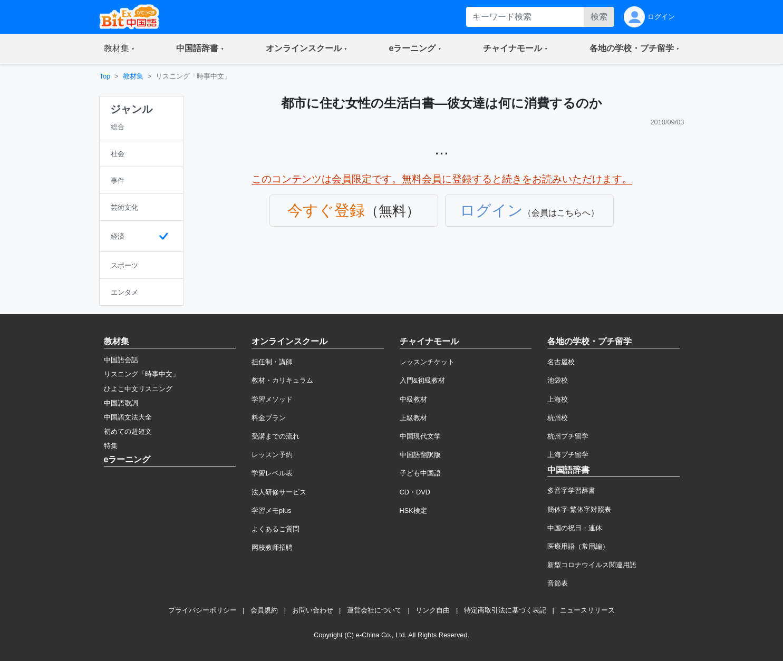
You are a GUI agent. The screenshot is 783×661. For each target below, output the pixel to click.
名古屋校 (561, 362)
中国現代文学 (420, 436)
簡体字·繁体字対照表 (579, 509)
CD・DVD (415, 492)
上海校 (557, 399)
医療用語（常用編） (578, 546)
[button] (119, 49)
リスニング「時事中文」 (141, 374)
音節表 (557, 583)
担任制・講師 (272, 362)
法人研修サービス (279, 492)
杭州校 (557, 418)
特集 (111, 446)
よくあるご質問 (275, 529)
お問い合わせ (312, 610)
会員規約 (264, 610)
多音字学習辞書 (571, 490)
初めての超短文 (128, 431)
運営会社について (374, 610)
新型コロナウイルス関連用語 (591, 565)
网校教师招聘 (272, 547)
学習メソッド (272, 399)
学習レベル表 (272, 473)
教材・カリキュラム (282, 380)
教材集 (133, 76)
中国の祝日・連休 (574, 528)
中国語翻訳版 (420, 455)
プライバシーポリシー (202, 610)
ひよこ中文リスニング (138, 389)
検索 (599, 16)
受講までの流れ (275, 436)
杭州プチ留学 (567, 436)
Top (105, 76)
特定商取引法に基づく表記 (505, 610)
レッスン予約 (272, 455)
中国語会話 (121, 360)
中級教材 (413, 399)
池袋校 (557, 380)
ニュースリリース (587, 610)
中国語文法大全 (128, 417)
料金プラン (269, 418)
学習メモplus (271, 510)
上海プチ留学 (567, 455)
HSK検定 (413, 510)
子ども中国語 (420, 473)
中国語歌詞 (121, 403)
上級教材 (413, 418)
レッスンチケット (427, 362)
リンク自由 (432, 610)
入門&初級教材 (423, 380)
